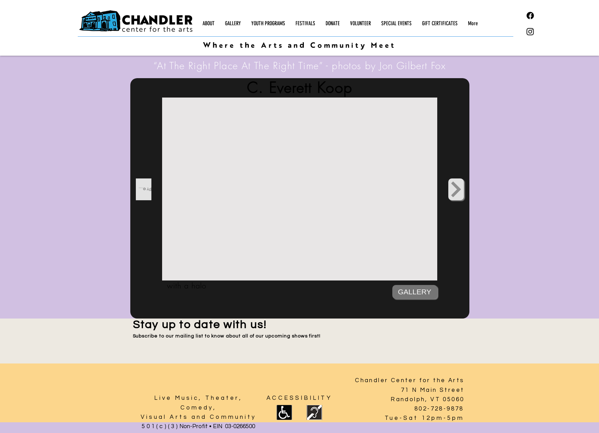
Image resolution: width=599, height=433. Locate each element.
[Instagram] (530, 31)
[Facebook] (530, 15)
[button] (208, 23)
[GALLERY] (414, 292)
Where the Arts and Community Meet (299, 46)
